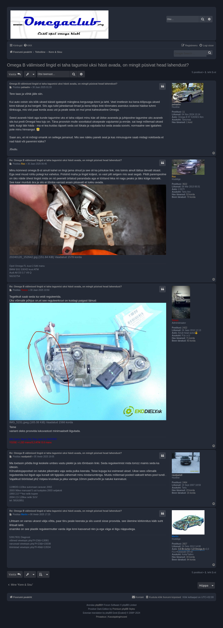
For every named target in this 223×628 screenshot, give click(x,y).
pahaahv (176, 104)
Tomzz (175, 320)
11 (183, 112)
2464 (184, 482)
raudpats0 (177, 475)
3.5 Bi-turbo (184, 549)
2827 (184, 544)
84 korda (191, 559)
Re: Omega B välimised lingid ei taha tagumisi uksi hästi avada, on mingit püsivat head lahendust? (65, 160)
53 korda (190, 194)
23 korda (190, 490)
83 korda (191, 341)
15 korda (191, 493)
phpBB (98, 605)
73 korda (191, 197)
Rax (174, 176)
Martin (175, 536)
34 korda (190, 557)
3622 (184, 184)
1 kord (189, 122)
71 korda (190, 338)
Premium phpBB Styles (124, 609)
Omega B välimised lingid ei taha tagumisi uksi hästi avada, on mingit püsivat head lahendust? (98, 65)
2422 (184, 327)
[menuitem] (28, 45)
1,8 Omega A (197, 549)
